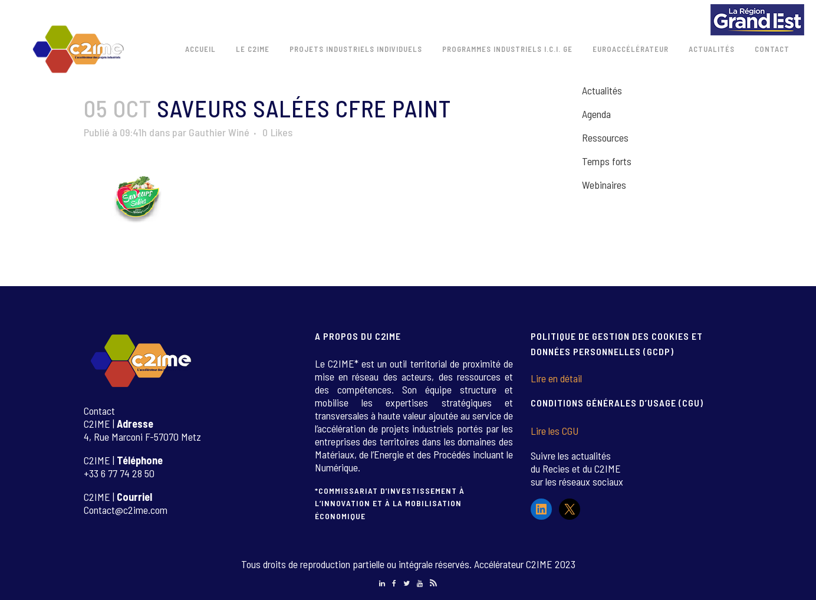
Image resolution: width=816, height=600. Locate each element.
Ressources (605, 137)
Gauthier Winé (219, 132)
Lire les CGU (554, 430)
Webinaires (604, 184)
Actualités (602, 90)
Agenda (596, 113)
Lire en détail (556, 378)
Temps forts (606, 161)
